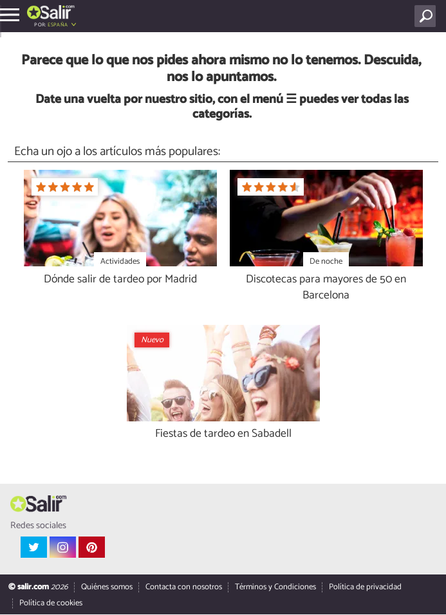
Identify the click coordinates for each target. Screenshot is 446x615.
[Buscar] (428, 16)
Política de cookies (50, 604)
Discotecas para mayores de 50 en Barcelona (326, 288)
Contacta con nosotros (183, 587)
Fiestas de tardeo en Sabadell (223, 435)
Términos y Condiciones (275, 587)
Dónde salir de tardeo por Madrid (120, 280)
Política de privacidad (365, 587)
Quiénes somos (107, 587)
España (58, 25)
